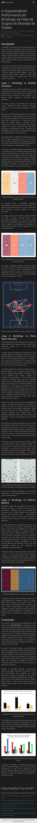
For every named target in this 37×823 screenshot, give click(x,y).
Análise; (16, 35)
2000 (3, 35)
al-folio (30, 820)
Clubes (31, 35)
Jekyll (25, 820)
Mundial (22, 35)
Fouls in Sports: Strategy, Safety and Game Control (18, 800)
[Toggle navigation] (34, 2)
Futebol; (10, 35)
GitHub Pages (21, 821)
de (27, 35)
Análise (10, 37)
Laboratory (7, 2)
